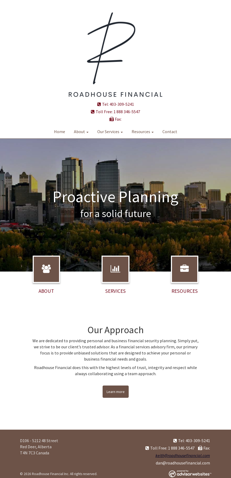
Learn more (116, 391)
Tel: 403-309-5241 (115, 104)
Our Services (108, 131)
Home (59, 131)
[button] (17, 205)
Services (115, 291)
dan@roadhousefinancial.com (183, 463)
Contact (169, 131)
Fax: (115, 119)
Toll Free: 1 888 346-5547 (115, 111)
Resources (141, 131)
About (79, 131)
